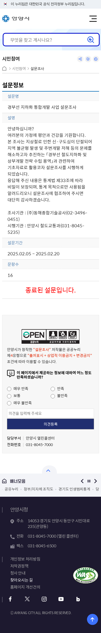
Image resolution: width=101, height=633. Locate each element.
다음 (95, 481)
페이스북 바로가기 (10, 599)
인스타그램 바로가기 (44, 599)
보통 (13, 395)
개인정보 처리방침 (25, 559)
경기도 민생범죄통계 (74, 489)
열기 (49, 469)
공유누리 (11, 489)
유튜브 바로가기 (61, 599)
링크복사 (88, 59)
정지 (89, 481)
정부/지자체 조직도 (38, 489)
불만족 (59, 395)
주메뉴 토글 (93, 19)
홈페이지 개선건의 (25, 587)
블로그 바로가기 (78, 599)
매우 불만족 (19, 402)
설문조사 (37, 68)
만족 (57, 388)
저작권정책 (19, 566)
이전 (82, 481)
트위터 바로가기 (27, 599)
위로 (92, 619)
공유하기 (80, 59)
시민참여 (19, 68)
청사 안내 (18, 573)
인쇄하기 (96, 59)
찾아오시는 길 (21, 580)
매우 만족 (17, 388)
